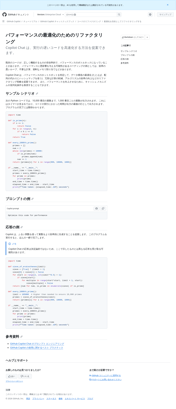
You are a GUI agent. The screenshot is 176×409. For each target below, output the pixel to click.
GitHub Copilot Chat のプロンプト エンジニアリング (37, 343)
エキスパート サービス (75, 398)
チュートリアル (30, 21)
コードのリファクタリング (89, 21)
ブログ (90, 398)
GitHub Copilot (13, 21)
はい (11, 376)
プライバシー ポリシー (14, 381)
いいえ (25, 376)
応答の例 (14, 227)
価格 (61, 398)
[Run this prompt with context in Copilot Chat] (97, 209)
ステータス (51, 398)
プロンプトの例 (20, 198)
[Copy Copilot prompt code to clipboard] (103, 209)
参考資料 (14, 336)
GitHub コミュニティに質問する (105, 375)
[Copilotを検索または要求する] (93, 14)
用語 (28, 398)
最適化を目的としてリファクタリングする (122, 21)
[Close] (168, 4)
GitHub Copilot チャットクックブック (57, 21)
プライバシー (38, 398)
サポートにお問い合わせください (105, 379)
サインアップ (165, 14)
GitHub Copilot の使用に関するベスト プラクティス (36, 347)
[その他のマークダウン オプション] (147, 37)
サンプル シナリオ (22, 93)
